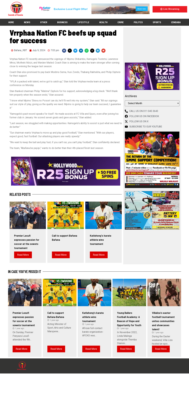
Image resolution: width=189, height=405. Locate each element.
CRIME (120, 22)
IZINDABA (176, 22)
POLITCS (138, 22)
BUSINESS (62, 22)
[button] (64, 51)
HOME (11, 22)
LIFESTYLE (83, 22)
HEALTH (103, 22)
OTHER (43, 22)
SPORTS (157, 22)
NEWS (27, 22)
